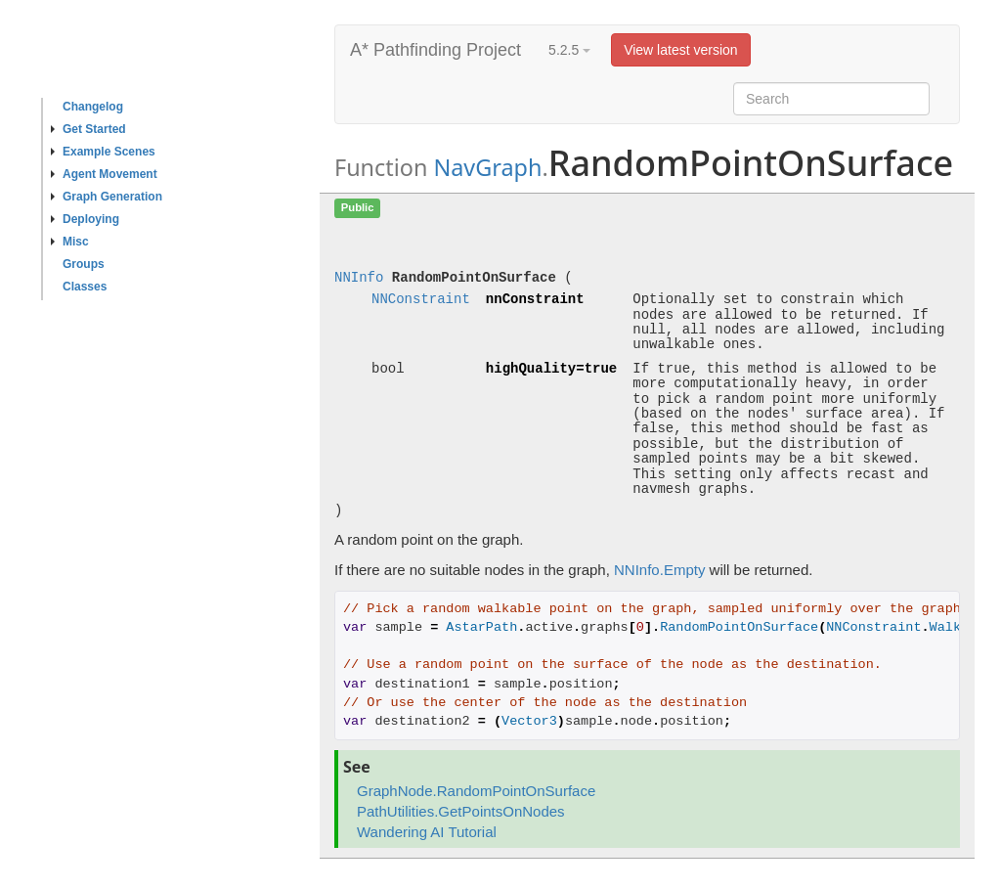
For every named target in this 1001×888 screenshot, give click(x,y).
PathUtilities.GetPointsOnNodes (461, 811)
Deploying (85, 219)
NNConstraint (420, 299)
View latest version (680, 50)
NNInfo (358, 278)
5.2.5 (569, 50)
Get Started (88, 129)
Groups (84, 264)
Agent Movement (104, 174)
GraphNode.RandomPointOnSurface (476, 790)
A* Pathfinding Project (435, 50)
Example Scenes (103, 151)
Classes (85, 286)
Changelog (93, 106)
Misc (70, 241)
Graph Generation (106, 196)
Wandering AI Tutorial (427, 831)
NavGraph (487, 167)
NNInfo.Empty (659, 569)
